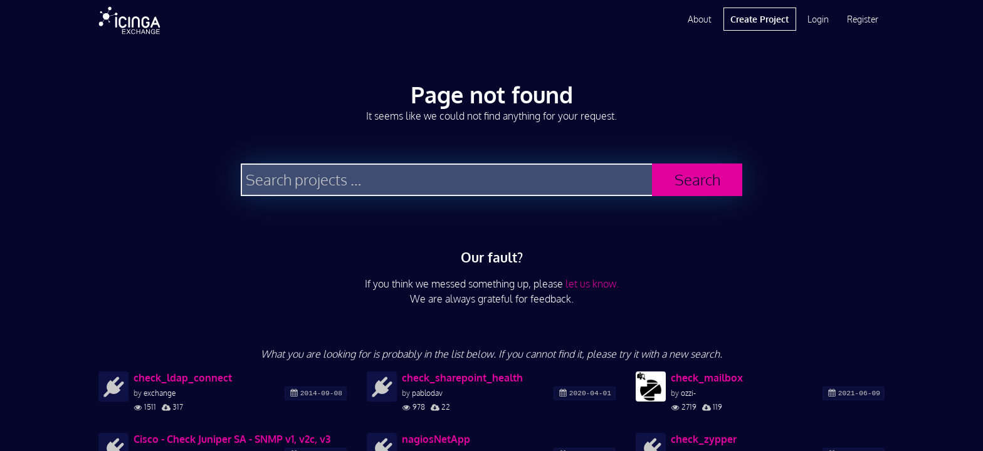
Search (697, 179)
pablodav (427, 393)
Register (862, 19)
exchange (160, 393)
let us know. (592, 283)
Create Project (759, 19)
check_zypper (704, 439)
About (700, 19)
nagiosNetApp (436, 439)
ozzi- (688, 393)
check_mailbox (707, 377)
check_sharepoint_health (462, 377)
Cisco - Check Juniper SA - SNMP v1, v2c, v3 (232, 439)
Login (818, 19)
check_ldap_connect (183, 377)
